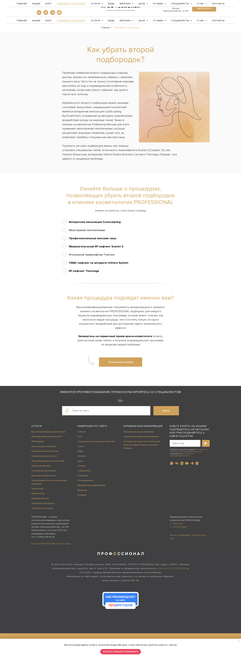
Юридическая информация (91, 485)
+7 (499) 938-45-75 (45, 537)
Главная (21, 20)
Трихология (37, 488)
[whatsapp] (172, 463)
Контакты (218, 20)
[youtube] (187, 463)
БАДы (111, 20)
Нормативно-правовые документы (141, 436)
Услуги (36, 426)
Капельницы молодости (43, 446)
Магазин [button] (125, 20)
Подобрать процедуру (71, 20)
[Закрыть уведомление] (238, 641)
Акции (36, 20)
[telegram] (52, 14)
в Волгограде (180, 527)
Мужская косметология (43, 475)
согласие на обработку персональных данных (188, 450)
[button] (204, 8)
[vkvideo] (45, 14)
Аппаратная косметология (44, 451)
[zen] (59, 14)
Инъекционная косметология (46, 436)
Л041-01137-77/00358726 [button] (172, 568)
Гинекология (38, 493)
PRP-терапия (37, 441)
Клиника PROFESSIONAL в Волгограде (51, 543)
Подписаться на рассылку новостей (95, 441)
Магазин (81, 456)
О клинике (82, 475)
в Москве (177, 523)
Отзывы (81, 465)
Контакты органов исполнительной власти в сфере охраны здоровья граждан (142, 444)
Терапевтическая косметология (47, 461)
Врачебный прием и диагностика (48, 431)
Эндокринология (40, 498)
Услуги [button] (96, 20)
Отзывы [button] (158, 20)
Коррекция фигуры (41, 465)
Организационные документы (139, 431)
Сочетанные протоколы (43, 470)
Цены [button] (142, 20)
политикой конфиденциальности (182, 455)
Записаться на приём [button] (42, 508)
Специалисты (84, 470)
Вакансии (82, 490)
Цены (80, 461)
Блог (48, 20)
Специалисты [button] (180, 20)
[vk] (39, 14)
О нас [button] (201, 20)
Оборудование (85, 480)
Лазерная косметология (44, 456)
